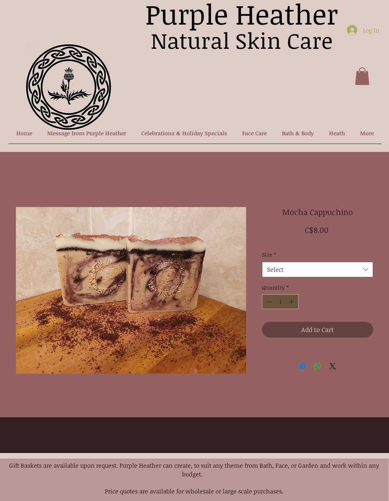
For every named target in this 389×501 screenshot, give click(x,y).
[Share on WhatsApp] (317, 366)
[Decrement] (268, 302)
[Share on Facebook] (302, 366)
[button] (362, 76)
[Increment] (292, 302)
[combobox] (317, 269)
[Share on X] (332, 366)
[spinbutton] (280, 302)
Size (269, 254)
